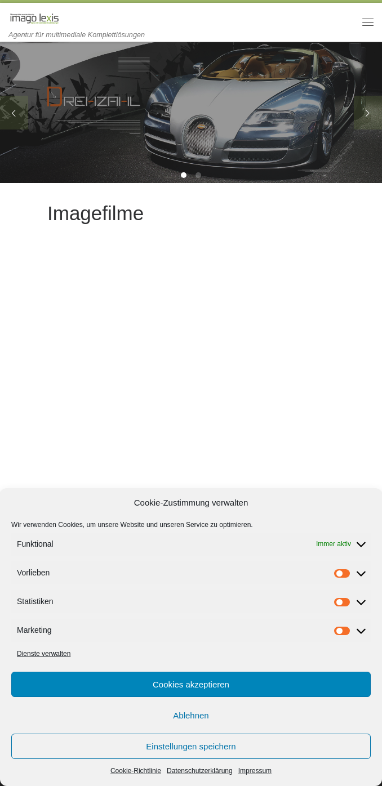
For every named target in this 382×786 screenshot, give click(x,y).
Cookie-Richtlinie (135, 771)
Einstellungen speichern (191, 746)
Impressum (255, 771)
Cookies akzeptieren (191, 684)
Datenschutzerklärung (200, 771)
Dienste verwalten (43, 654)
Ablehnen (190, 715)
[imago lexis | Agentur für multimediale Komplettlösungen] (33, 16)
